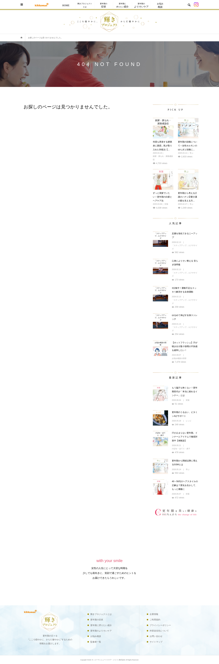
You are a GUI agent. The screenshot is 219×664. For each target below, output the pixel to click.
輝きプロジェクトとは (84, 5)
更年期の (103, 5)
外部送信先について (159, 631)
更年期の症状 (96, 619)
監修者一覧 (95, 642)
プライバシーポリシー (160, 625)
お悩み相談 (95, 636)
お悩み (160, 5)
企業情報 (154, 614)
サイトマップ (156, 642)
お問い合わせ (156, 636)
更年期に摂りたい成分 (101, 625)
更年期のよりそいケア (101, 631)
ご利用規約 (155, 619)
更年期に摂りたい (122, 5)
